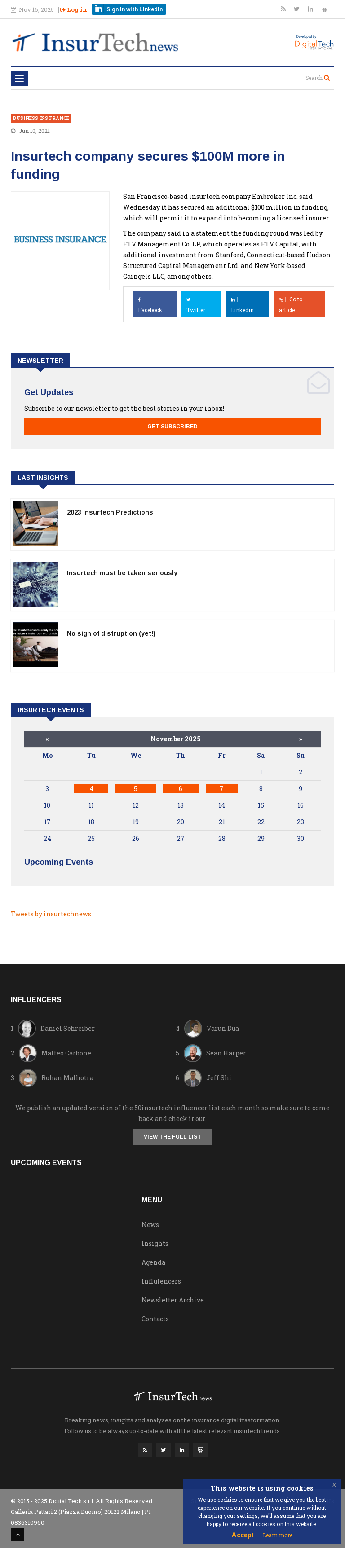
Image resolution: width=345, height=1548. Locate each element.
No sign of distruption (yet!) (111, 633)
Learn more (277, 1535)
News (150, 1224)
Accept (242, 1534)
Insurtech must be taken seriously (122, 572)
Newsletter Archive (173, 1300)
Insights (155, 1243)
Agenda (153, 1262)
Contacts (155, 1319)
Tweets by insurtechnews (51, 914)
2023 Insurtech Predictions (110, 512)
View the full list (172, 1137)
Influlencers (161, 1281)
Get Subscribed (172, 426)
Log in (73, 9)
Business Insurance (41, 118)
